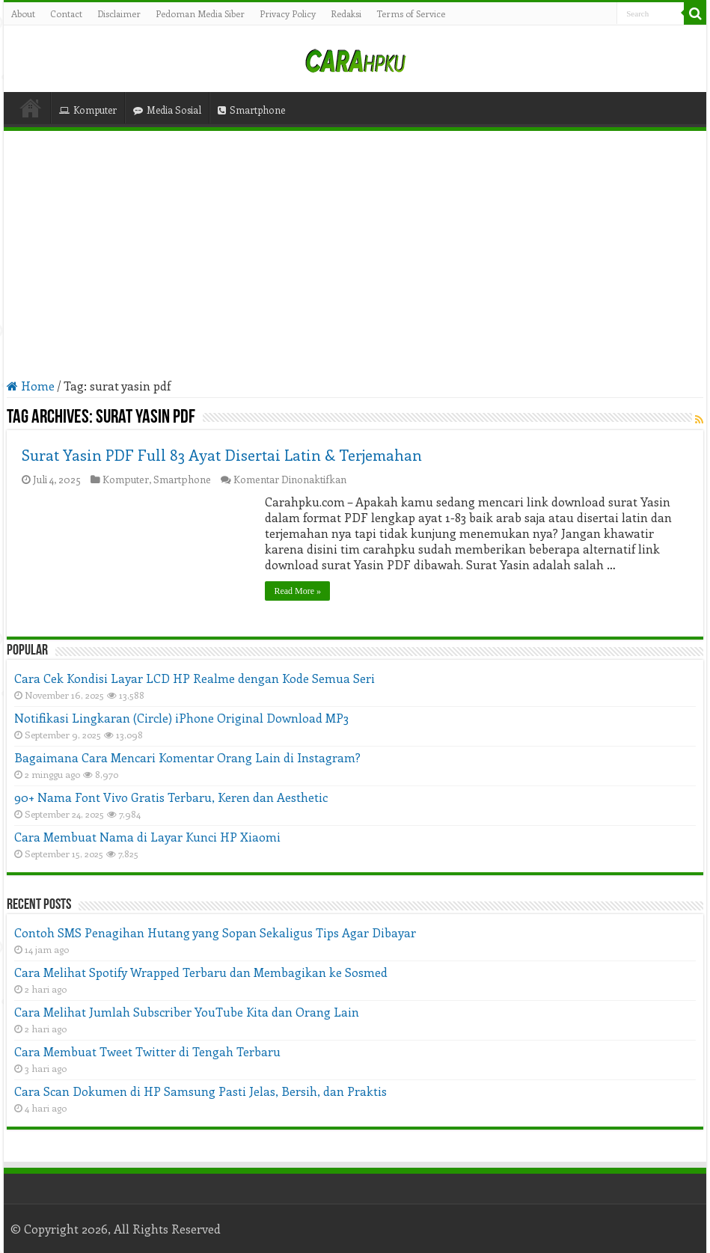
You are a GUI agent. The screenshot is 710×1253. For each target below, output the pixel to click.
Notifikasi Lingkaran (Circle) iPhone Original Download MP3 (181, 718)
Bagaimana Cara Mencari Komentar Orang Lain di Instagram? (187, 757)
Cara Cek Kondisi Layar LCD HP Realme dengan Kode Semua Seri (194, 678)
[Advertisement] (355, 254)
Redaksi (346, 13)
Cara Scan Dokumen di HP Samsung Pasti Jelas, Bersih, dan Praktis (200, 1091)
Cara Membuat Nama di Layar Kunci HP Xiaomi (147, 837)
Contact (66, 13)
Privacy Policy (288, 13)
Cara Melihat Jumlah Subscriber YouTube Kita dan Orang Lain (186, 1012)
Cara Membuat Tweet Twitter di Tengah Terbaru (147, 1051)
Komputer (88, 109)
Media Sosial (167, 109)
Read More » (297, 591)
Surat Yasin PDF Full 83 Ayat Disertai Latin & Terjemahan (222, 454)
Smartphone (251, 109)
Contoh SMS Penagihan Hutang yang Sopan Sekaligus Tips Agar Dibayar (215, 932)
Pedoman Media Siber (200, 13)
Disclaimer (119, 13)
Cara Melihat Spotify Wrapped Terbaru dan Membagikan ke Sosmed (201, 972)
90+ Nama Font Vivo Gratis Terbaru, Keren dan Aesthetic (171, 797)
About (23, 13)
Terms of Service (410, 13)
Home (30, 107)
